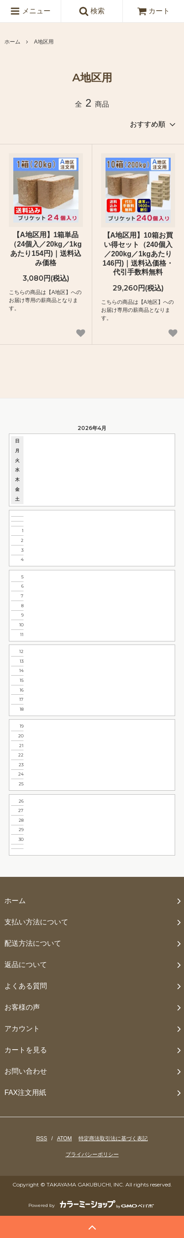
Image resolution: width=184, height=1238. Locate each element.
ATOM (64, 1138)
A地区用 (44, 42)
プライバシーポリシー (92, 1154)
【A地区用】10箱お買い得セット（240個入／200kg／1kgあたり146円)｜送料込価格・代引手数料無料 (137, 253)
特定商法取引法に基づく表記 (113, 1138)
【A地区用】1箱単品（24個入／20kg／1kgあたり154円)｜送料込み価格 (46, 248)
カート (153, 11)
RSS (41, 1138)
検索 (92, 11)
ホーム (12, 42)
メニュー (30, 11)
